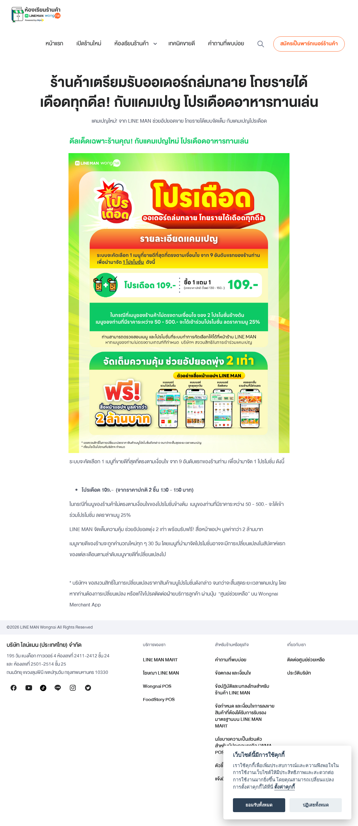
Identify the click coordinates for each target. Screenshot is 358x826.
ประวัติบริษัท (299, 673)
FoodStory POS (159, 699)
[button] (135, 43)
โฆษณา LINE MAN (161, 673)
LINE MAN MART (160, 660)
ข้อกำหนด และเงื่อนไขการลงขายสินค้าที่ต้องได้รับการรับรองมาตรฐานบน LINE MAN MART (244, 716)
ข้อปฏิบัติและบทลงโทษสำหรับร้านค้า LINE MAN (242, 689)
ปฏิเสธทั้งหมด (316, 805)
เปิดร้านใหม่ (88, 43)
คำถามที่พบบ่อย (226, 43)
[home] (36, 14)
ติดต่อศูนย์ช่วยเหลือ (306, 660)
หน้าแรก (54, 43)
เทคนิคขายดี (181, 43)
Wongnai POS (157, 686)
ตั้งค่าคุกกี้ (284, 787)
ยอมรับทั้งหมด (259, 805)
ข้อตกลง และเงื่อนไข (233, 673)
